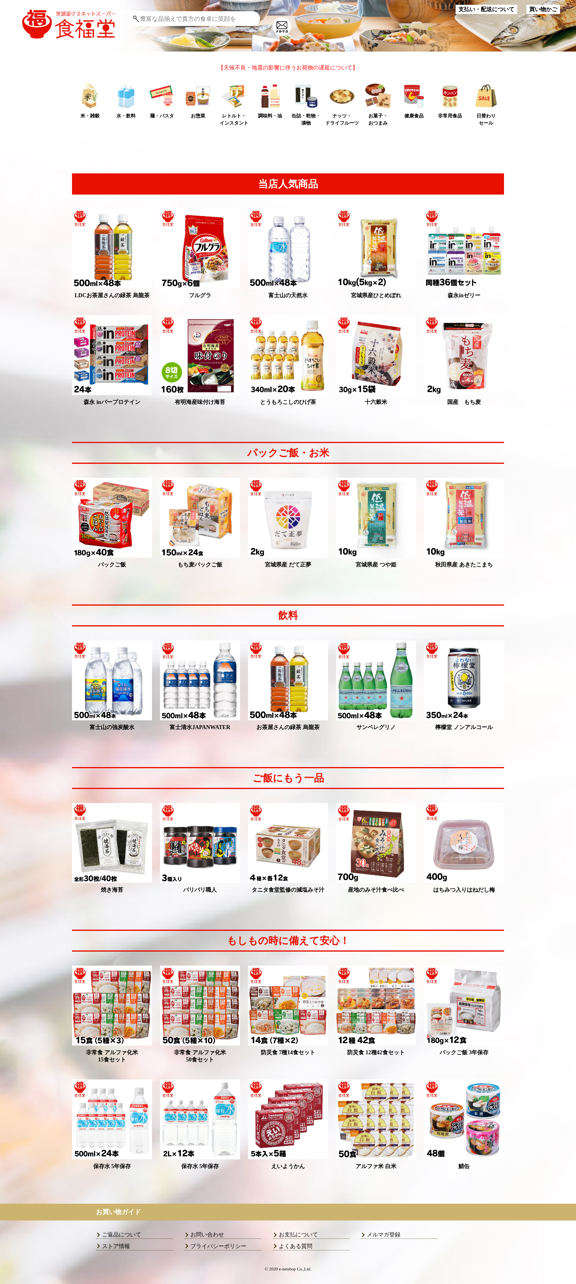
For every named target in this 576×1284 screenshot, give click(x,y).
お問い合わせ (207, 1235)
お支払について (298, 1235)
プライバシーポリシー (218, 1246)
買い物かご (543, 9)
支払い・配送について (486, 9)
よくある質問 (295, 1246)
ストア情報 (116, 1246)
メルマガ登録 (383, 1235)
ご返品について (121, 1235)
